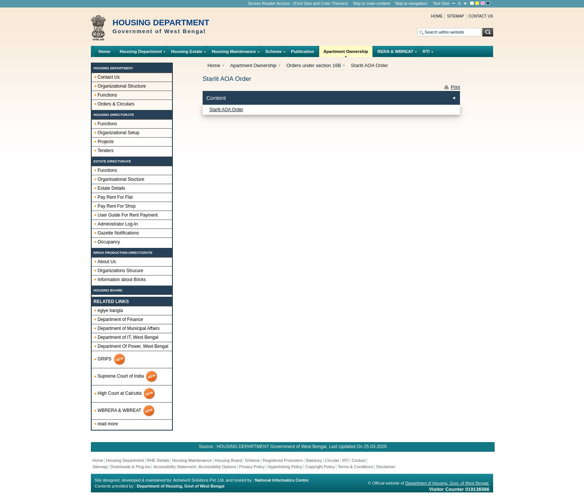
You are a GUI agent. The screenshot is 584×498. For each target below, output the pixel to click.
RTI (426, 53)
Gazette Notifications (118, 233)
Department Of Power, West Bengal (133, 346)
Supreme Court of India (128, 376)
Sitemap (455, 16)
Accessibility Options (217, 466)
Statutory (314, 460)
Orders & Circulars (116, 104)
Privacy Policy (251, 466)
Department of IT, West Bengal (128, 337)
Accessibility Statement (174, 466)
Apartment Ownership (345, 53)
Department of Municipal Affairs (129, 328)
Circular (332, 460)
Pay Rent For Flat (115, 197)
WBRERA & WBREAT (127, 410)
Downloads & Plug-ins (130, 466)
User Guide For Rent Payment (128, 215)
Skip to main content (371, 3)
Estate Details (111, 188)
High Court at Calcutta (127, 393)
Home (436, 16)
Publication (302, 51)
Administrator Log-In (118, 224)
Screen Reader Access (269, 3)
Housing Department (140, 53)
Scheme (273, 53)
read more (108, 423)
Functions (107, 95)
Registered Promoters (283, 460)
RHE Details (158, 460)
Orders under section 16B (313, 65)
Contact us (481, 16)
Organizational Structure (122, 86)
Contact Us (109, 77)
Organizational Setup (118, 132)
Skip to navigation (411, 3)
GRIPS (112, 359)
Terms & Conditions (355, 466)
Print (455, 87)
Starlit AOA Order (226, 109)
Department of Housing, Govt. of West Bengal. (447, 483)
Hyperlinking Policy (284, 466)
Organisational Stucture (121, 179)
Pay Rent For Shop (117, 206)
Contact (359, 460)
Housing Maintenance (233, 53)
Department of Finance (120, 319)
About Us (107, 261)
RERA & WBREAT (395, 53)
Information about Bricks (122, 279)
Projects (106, 141)
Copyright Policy (319, 466)
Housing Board (228, 460)
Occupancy (109, 242)
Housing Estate (187, 53)
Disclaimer (385, 466)
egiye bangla (110, 310)
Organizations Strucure (120, 270)
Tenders (106, 150)
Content (216, 98)
